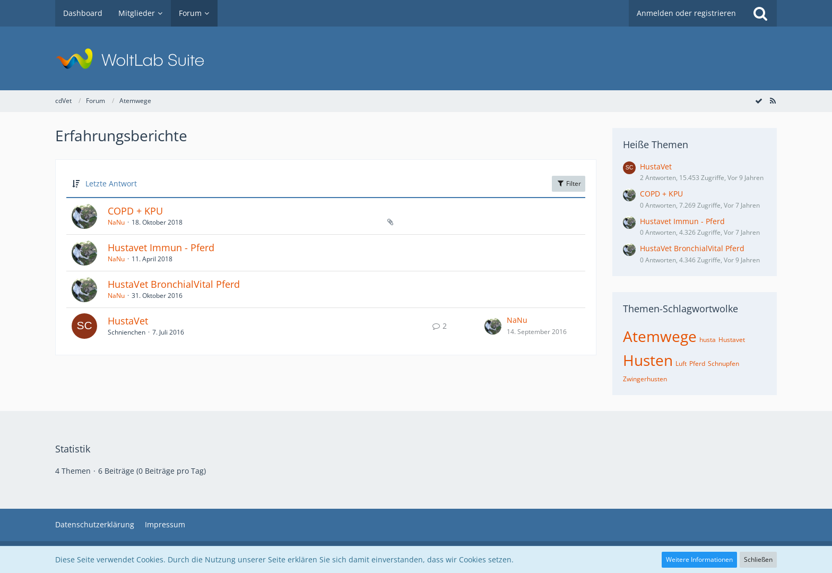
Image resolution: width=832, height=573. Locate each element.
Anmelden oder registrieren (686, 13)
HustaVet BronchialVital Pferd (174, 284)
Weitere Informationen (699, 559)
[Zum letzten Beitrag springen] (492, 326)
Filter (568, 183)
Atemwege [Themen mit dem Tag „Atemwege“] (660, 336)
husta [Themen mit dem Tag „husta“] (707, 339)
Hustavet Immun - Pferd (161, 247)
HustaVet (128, 320)
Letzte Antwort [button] (111, 183)
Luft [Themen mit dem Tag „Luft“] (681, 363)
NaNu (116, 222)
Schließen (758, 559)
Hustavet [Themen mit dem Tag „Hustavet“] (731, 339)
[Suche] (760, 13)
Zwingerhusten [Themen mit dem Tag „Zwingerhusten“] (645, 378)
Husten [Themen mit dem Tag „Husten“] (648, 360)
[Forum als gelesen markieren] (759, 101)
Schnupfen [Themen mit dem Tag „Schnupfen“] (723, 363)
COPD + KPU (135, 210)
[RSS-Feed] (772, 101)
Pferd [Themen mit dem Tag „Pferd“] (697, 363)
